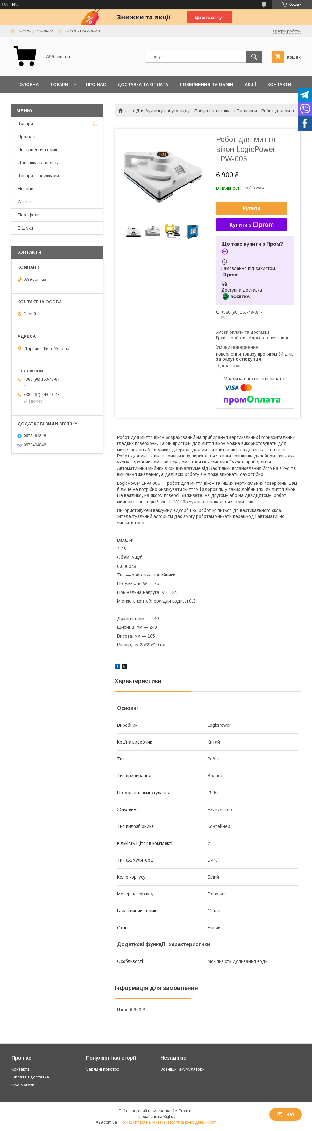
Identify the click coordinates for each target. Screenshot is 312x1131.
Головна (28, 84)
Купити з (251, 225)
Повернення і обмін (38, 149)
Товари (59, 84)
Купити (252, 208)
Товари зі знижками (38, 175)
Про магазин (24, 1085)
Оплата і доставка (30, 1077)
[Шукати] (254, 57)
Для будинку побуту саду (163, 110)
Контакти (279, 84)
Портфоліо (29, 214)
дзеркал (180, 449)
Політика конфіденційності (192, 1122)
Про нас (96, 84)
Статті (24, 201)
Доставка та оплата (142, 84)
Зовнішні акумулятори (182, 1069)
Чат (285, 1114)
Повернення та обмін (206, 84)
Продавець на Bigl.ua (156, 1116)
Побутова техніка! (213, 110)
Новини (25, 188)
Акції (250, 84)
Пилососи (247, 110)
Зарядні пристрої (103, 1069)
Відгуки (25, 227)
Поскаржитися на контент (142, 1122)
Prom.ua (186, 1111)
